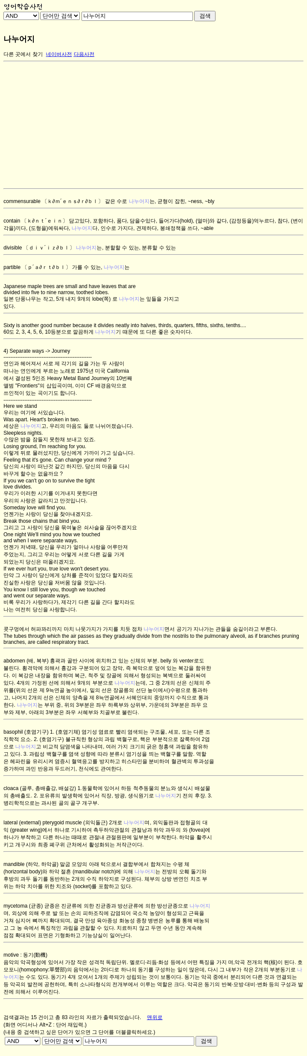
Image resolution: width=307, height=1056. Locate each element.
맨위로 (155, 1017)
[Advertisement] (151, 125)
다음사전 (84, 54)
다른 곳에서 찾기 (23, 54)
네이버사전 (59, 54)
